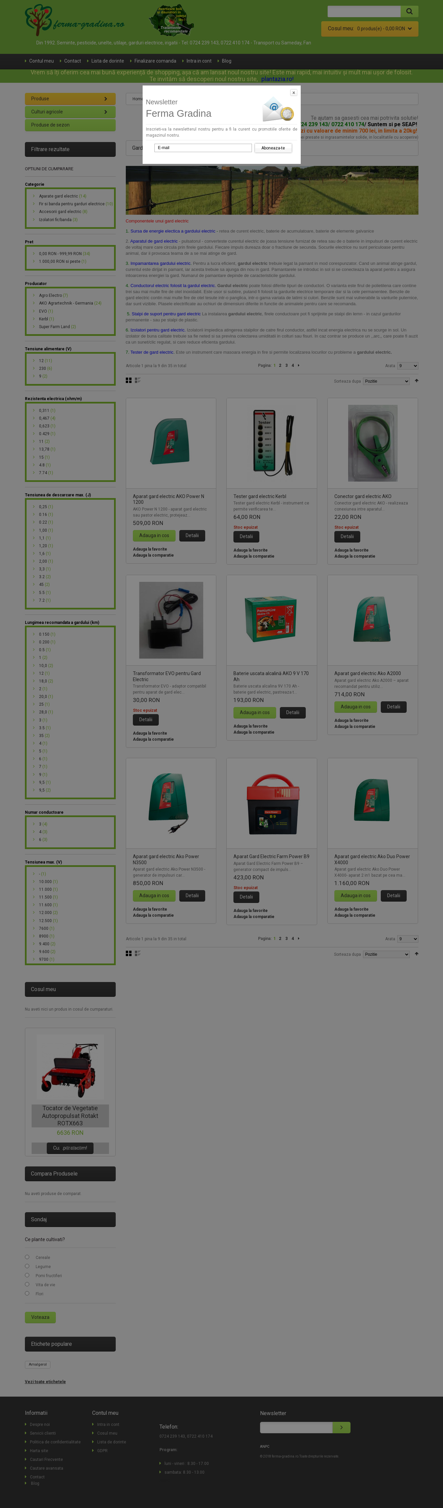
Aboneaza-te (273, 148)
